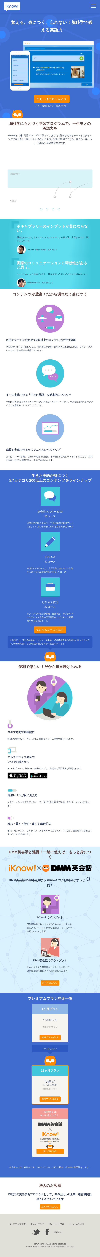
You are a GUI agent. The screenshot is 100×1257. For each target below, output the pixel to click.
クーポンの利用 (76, 1224)
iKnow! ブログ (37, 1224)
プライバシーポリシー (47, 1246)
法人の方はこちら (49, 1206)
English (57, 1232)
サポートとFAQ (56, 1224)
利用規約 (36, 1246)
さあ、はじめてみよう (51, 98)
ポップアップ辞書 (17, 1224)
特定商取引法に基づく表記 (65, 1246)
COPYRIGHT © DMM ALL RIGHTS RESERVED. (50, 1244)
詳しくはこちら (49, 982)
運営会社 (29, 1246)
